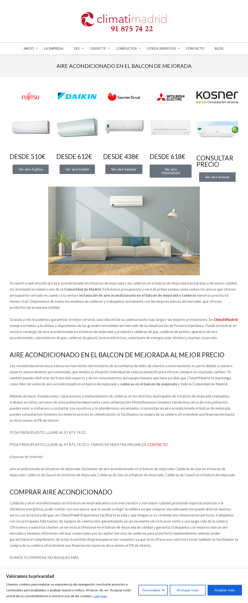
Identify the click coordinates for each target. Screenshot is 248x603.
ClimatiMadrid (226, 319)
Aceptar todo (225, 590)
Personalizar (151, 590)
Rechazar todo (188, 590)
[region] (124, 586)
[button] (217, 177)
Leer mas (100, 596)
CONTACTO (157, 444)
